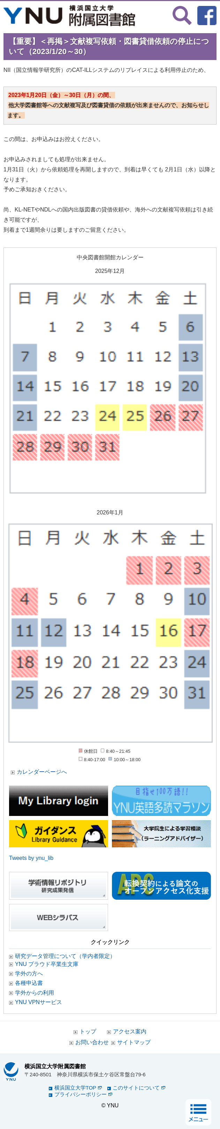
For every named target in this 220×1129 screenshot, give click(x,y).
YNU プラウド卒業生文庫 (46, 964)
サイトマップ (134, 1042)
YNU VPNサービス (38, 1002)
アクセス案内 (129, 1031)
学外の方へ (29, 973)
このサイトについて (139, 1088)
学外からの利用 (34, 993)
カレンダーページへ (42, 772)
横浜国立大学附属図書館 (55, 1066)
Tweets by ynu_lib (31, 858)
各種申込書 (29, 983)
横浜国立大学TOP (78, 1088)
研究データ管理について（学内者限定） (65, 956)
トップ (87, 1031)
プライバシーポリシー (83, 1094)
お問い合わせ (92, 1042)
